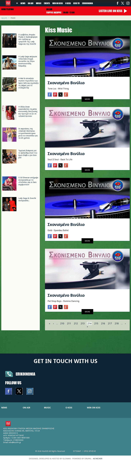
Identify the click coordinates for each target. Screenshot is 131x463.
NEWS (4, 407)
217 (110, 323)
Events (47, 3)
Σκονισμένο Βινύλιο (66, 82)
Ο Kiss (68, 3)
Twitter (123, 3)
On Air (30, 3)
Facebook (117, 3)
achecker (97, 458)
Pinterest (55, 94)
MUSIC (47, 407)
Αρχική (4, 18)
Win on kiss (57, 3)
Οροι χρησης (90, 451)
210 (62, 323)
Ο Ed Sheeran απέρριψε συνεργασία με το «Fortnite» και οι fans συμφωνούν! (28, 181)
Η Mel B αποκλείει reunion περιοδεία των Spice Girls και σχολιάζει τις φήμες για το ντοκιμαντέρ (28, 83)
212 (76, 323)
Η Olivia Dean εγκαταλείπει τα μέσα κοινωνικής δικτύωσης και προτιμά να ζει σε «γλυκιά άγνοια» (28, 111)
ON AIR (26, 407)
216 (103, 323)
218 (117, 323)
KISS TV (76, 3)
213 (83, 323)
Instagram (128, 3)
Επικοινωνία (87, 3)
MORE (87, 99)
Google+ (66, 94)
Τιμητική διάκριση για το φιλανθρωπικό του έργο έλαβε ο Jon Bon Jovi (27, 154)
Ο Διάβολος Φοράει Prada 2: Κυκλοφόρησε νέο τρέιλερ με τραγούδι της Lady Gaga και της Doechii (28, 39)
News (23, 3)
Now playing (7, 9)
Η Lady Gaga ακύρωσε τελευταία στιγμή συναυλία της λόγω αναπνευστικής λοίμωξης (27, 61)
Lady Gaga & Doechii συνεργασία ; (27, 199)
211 (69, 323)
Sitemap (77, 451)
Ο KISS (69, 407)
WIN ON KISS (93, 407)
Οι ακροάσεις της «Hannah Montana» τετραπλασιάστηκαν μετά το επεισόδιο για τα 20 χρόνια (28, 133)
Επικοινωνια (25, 374)
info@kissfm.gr (15, 442)
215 (96, 323)
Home (17, 3)
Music (38, 3)
